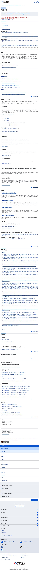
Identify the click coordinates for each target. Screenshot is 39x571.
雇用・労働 (3, 475)
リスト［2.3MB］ (6, 118)
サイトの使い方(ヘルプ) (5, 557)
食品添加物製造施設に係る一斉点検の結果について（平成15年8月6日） (13, 372)
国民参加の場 (20, 506)
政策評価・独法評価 (5, 496)
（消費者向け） (4, 76)
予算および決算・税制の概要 (7, 493)
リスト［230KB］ (6, 120)
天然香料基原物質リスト (6, 155)
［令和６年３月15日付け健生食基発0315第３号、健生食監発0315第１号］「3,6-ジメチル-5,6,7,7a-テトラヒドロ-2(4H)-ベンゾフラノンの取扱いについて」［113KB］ (20, 255)
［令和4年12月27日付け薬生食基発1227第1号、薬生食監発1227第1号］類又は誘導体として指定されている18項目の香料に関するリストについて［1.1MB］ (20, 284)
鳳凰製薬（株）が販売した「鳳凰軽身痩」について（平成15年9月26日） (14, 394)
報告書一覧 (3, 356)
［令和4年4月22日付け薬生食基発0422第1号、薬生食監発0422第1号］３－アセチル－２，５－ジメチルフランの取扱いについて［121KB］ (20, 303)
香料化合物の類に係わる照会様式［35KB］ (10, 128)
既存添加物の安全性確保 (7, 200)
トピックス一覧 (5, 25)
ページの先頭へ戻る (35, 96)
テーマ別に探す (19, 509)
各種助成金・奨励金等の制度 (7, 485)
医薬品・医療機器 (5, 464)
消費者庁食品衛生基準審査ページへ (8, 19)
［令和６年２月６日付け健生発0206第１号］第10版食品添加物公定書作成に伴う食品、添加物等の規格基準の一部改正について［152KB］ (20, 269)
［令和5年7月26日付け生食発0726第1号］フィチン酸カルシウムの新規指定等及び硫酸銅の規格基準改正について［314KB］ (20, 275)
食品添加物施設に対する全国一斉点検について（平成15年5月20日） (13, 374)
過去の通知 (3, 252)
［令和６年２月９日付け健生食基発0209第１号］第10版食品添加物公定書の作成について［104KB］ (19, 266)
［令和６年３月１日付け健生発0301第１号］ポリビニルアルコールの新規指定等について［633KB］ (19, 264)
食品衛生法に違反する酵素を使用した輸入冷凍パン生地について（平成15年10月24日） (16, 388)
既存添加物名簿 (5, 146)
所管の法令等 (19, 523)
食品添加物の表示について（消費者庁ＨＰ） (9, 67)
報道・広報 (19, 512)
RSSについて (23, 557)
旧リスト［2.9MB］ (13, 123)
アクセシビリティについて (25, 555)
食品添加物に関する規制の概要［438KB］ (10, 65)
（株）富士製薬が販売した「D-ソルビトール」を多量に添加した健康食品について (15, 390)
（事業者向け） (4, 89)
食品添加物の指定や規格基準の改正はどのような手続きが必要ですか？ (13, 94)
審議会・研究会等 (5, 488)
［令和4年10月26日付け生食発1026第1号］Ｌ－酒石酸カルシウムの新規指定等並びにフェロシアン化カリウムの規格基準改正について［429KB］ (20, 292)
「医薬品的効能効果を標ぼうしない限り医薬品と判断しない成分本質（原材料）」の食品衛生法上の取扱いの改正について (20, 235)
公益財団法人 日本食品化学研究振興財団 (9, 404)
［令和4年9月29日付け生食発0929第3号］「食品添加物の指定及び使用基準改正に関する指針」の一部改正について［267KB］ (20, 296)
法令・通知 (22, 13)
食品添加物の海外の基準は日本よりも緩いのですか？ (10, 85)
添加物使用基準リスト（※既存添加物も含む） (10, 131)
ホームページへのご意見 (6, 559)
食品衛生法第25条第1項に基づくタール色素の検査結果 (11, 367)
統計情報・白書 (19, 520)
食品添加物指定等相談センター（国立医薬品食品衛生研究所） (12, 406)
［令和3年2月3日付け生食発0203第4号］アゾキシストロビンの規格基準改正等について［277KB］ (19, 312)
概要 (3, 13)
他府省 (3, 530)
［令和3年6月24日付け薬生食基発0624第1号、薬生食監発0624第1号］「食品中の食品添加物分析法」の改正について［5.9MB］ (20, 310)
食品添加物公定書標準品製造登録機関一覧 (9, 228)
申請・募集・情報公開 (19, 525)
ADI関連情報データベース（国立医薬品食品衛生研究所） (11, 412)
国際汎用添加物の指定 (7, 207)
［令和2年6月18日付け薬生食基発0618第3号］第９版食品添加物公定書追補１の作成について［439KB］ (19, 321)
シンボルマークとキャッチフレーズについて (9, 555)
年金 (2, 477)
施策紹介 (16, 13)
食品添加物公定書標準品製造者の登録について (9, 226)
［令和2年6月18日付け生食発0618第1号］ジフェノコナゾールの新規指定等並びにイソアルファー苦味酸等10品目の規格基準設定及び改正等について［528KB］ (20, 325)
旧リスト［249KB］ (13, 125)
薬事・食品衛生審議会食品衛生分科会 (8, 341)
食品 (2, 456)
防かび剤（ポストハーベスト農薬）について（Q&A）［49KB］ (13, 238)
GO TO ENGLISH (5, 69)
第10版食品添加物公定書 (6, 185)
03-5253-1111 (20, 568)
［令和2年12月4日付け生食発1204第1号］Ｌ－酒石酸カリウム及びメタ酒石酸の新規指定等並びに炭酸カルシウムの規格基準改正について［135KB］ (20, 318)
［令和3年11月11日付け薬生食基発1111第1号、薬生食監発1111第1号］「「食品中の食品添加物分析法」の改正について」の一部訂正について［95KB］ (20, 306)
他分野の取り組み (4, 480)
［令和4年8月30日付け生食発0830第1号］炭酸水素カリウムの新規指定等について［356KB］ (18, 298)
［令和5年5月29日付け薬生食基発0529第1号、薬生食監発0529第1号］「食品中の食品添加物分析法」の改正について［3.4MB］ (20, 281)
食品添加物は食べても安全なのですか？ (8, 83)
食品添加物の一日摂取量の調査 (9, 193)
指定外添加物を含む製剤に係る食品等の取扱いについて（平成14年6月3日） (14, 378)
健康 (2, 453)
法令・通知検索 (5, 410)
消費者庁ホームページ (6, 434)
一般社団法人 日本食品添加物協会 (8, 408)
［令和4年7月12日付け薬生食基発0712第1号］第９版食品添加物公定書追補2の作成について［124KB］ (20, 300)
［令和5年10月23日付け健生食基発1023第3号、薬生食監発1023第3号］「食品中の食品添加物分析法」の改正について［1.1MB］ (20, 272)
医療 (2, 459)
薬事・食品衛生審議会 (5, 339)
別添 (2, 376)
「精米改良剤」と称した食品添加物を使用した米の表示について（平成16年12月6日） (16, 386)
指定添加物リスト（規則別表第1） (8, 114)
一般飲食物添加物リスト (6, 163)
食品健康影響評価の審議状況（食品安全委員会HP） (9, 349)
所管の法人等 (4, 532)
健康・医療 (3, 451)
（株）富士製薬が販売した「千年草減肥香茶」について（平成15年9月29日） (14, 392)
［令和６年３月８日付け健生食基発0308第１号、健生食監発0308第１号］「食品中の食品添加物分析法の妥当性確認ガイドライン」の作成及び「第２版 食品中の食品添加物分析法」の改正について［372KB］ (20, 261)
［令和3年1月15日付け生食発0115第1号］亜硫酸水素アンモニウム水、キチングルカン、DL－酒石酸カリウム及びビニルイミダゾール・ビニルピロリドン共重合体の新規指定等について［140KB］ (20, 315)
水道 (2, 469)
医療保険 (3, 461)
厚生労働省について (19, 517)
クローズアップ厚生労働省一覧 (7, 535)
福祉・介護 (3, 472)
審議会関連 (28, 13)
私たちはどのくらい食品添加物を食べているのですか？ (11, 87)
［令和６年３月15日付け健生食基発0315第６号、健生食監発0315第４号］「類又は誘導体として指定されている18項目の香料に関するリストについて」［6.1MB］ (20, 258)
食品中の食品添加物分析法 (8, 215)
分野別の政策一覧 (5, 448)
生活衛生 (3, 467)
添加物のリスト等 (10, 13)
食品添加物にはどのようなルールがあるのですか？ (10, 78)
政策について (19, 515)
